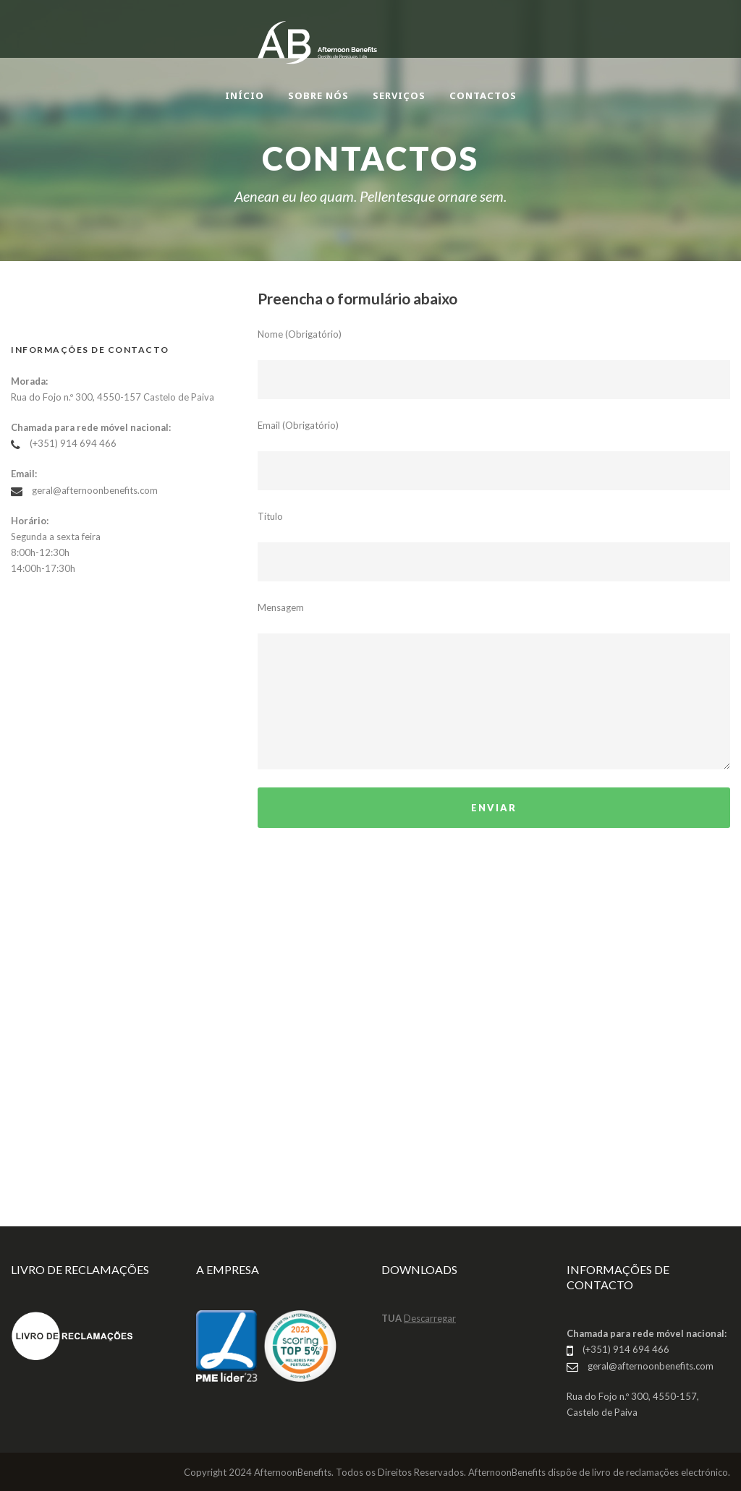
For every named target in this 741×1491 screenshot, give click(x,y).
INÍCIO (244, 95)
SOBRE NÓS (318, 95)
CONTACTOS (483, 95)
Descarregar (430, 1318)
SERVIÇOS (399, 95)
